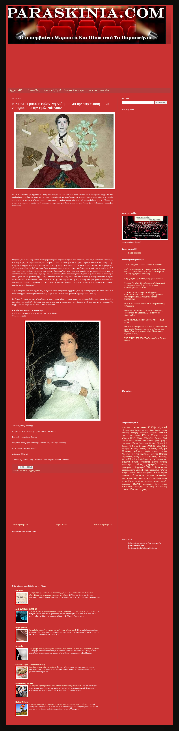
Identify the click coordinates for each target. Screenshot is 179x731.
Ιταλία (158, 446)
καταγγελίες (161, 475)
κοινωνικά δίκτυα (160, 479)
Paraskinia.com (134, 253)
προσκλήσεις (161, 487)
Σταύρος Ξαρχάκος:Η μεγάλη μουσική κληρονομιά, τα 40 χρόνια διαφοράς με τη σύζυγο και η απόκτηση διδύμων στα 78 (144, 285)
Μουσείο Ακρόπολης (140, 454)
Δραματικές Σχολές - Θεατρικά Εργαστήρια (64, 90)
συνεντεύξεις (128, 489)
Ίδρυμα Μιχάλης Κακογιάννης (147, 430)
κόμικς (156, 481)
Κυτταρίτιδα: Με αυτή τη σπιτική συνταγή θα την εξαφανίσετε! (52, 630)
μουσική (136, 484)
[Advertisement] (68, 51)
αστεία (135, 462)
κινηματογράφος (130, 478)
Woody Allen (129, 430)
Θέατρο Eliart (161, 438)
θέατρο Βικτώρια (142, 470)
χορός (144, 489)
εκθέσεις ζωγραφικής (146, 464)
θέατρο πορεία (160, 473)
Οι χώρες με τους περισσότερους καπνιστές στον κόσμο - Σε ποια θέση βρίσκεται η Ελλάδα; (64, 649)
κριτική (37, 471)
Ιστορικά (151, 446)
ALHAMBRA (126, 427)
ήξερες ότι (151, 459)
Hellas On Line (21, 702)
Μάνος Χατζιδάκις (148, 449)
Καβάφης (125, 449)
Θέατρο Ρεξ (126, 446)
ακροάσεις (162, 459)
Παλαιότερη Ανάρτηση (103, 525)
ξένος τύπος (161, 484)
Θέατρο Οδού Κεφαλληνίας (143, 443)
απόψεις (126, 462)
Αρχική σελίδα (16, 90)
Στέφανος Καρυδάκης (158, 457)
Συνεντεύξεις (33, 90)
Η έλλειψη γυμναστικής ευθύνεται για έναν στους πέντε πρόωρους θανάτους (58, 704)
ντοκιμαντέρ (148, 484)
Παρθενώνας (127, 457)
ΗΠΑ (132, 438)
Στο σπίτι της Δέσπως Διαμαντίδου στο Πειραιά (143, 265)
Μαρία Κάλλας (151, 451)
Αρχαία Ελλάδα (158, 432)
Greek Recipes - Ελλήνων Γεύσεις (30, 665)
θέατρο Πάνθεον (128, 473)
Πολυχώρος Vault (141, 457)
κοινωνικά (145, 478)
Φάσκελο (19, 646)
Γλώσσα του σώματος (131, 435)
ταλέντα (138, 489)
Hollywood (162, 427)
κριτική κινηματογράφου (144, 481)
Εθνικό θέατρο (150, 435)
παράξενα (127, 486)
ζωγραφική (140, 467)
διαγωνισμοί (127, 465)
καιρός (142, 475)
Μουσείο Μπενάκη (159, 454)
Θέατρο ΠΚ (162, 443)
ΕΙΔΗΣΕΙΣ (19, 590)
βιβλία (155, 462)
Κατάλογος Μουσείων (99, 90)
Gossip (151, 427)
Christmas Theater (138, 427)
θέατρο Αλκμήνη (128, 470)
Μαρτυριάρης (21, 628)
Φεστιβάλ (126, 459)
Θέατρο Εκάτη (140, 441)
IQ (123, 430)
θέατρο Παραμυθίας (144, 473)
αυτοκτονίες (145, 462)
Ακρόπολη (144, 433)
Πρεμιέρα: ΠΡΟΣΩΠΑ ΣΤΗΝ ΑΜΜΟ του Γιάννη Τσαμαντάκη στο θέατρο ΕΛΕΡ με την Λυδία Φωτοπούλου (143, 313)
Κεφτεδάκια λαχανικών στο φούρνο (42, 667)
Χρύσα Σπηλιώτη (139, 459)
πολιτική (150, 486)
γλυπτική (163, 462)
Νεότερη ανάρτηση (20, 525)
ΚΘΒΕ (164, 446)
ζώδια (149, 467)
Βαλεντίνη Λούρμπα (27, 471)
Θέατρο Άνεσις (128, 441)
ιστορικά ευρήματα (130, 475)
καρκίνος (150, 475)
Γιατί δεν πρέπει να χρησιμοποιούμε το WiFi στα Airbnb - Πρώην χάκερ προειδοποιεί (61, 611)
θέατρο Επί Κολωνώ (158, 470)
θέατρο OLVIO (160, 467)
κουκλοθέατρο (128, 481)
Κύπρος (134, 449)
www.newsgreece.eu (24, 683)
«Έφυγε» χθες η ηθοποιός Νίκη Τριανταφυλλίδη (143, 278)
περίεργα (138, 486)
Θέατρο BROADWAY (145, 438)
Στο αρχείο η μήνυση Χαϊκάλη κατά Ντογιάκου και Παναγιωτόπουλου (55, 686)
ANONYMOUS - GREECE (26, 609)
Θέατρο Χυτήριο (139, 446)
